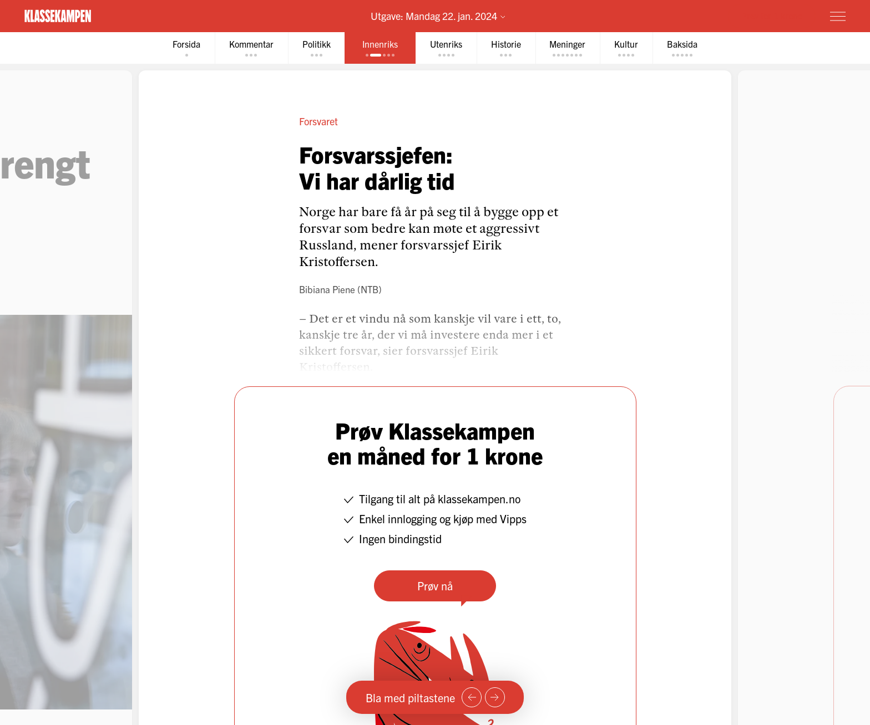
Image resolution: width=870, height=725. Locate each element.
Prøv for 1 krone (771, 15)
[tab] (186, 48)
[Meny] (838, 16)
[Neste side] (495, 697)
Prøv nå (435, 586)
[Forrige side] (472, 697)
